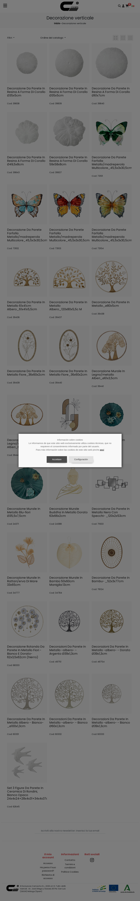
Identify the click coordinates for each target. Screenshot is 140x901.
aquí (102, 450)
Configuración (81, 459)
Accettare (56, 459)
